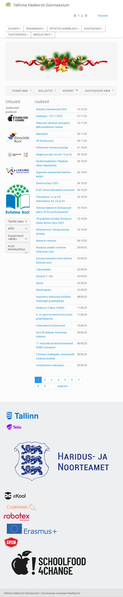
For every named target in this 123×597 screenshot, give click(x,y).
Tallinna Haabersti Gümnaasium (41, 5)
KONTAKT (70, 90)
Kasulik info (42, 34)
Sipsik (39, 283)
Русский (103, 15)
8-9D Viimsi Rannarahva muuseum (55, 190)
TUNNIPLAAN (21, 90)
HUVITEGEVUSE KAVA (99, 90)
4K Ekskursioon (45, 140)
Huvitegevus (93, 28)
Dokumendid (35, 28)
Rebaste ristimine (46, 240)
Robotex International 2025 (51, 109)
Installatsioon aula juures (50, 365)
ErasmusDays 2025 (47, 183)
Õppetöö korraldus (64, 28)
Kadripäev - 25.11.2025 (49, 116)
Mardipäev (42, 133)
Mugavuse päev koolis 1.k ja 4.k (54, 154)
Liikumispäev (43, 269)
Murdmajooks (43, 289)
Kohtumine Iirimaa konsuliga (52, 147)
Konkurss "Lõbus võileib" (50, 307)
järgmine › (63, 386)
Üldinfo (14, 28)
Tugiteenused (18, 34)
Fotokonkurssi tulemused (50, 325)
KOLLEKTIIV (47, 90)
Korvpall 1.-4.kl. (44, 276)
